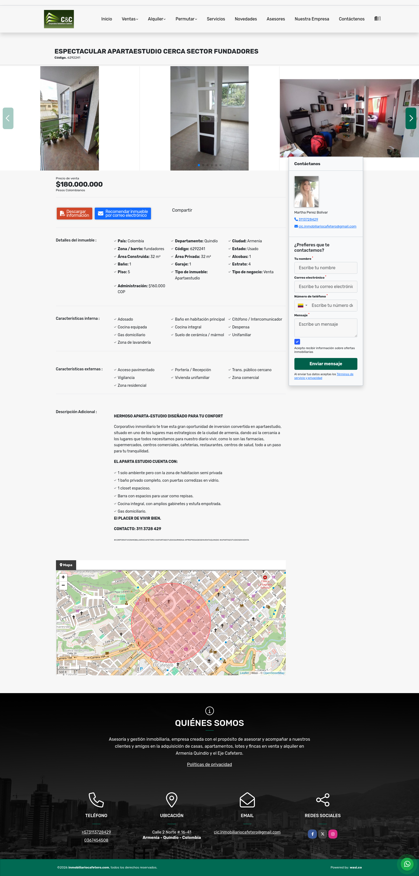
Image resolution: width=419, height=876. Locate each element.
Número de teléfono (311, 296)
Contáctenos (352, 19)
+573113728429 (96, 832)
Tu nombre (303, 258)
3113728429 (308, 219)
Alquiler (155, 19)
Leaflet (244, 673)
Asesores (276, 19)
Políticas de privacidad (209, 764)
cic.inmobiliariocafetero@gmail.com (328, 226)
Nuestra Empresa (312, 19)
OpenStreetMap (273, 673)
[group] (69, 118)
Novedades (246, 19)
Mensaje (301, 315)
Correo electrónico (310, 277)
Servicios (216, 19)
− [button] (63, 586)
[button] (199, 165)
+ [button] (63, 578)
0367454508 (96, 840)
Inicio (106, 19)
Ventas (128, 19)
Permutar (184, 19)
